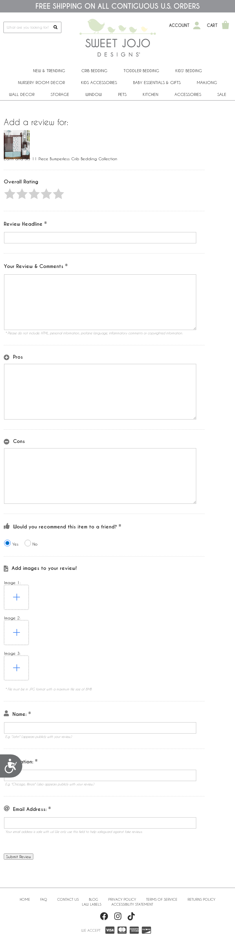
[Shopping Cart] (225, 25)
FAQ (43, 899)
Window (93, 94)
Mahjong (207, 82)
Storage (60, 94)
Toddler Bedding (141, 70)
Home (25, 899)
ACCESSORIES (188, 94)
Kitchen (150, 94)
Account (179, 25)
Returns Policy (201, 899)
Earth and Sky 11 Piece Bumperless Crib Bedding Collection (60, 158)
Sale (221, 94)
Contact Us (68, 899)
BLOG (93, 899)
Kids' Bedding (188, 70)
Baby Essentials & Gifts (157, 82)
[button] (10, 194)
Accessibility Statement (132, 904)
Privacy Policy (122, 899)
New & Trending (49, 70)
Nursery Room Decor (41, 82)
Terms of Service (161, 899)
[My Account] (196, 25)
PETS (122, 94)
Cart (212, 25)
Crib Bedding (94, 70)
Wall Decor (21, 94)
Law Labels (91, 904)
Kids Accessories (99, 82)
